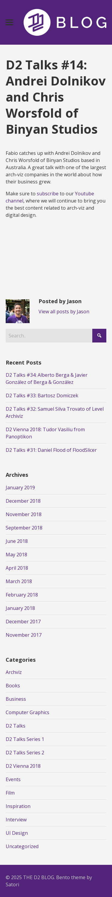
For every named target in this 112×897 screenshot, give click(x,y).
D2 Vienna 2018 (23, 766)
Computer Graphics (27, 712)
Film (10, 792)
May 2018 (16, 554)
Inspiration (18, 806)
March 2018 (19, 581)
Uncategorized (22, 846)
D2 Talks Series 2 (25, 752)
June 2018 (17, 541)
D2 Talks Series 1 (25, 739)
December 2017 (23, 621)
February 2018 (22, 594)
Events (13, 779)
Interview (16, 819)
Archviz (14, 672)
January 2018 (20, 608)
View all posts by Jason (64, 311)
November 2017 (24, 635)
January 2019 (20, 487)
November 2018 (24, 514)
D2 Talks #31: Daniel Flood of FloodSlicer (51, 450)
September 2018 (24, 527)
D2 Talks (15, 725)
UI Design (17, 833)
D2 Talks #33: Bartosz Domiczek (42, 395)
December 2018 (23, 501)
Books (13, 685)
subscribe (48, 193)
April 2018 (17, 568)
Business (16, 699)
